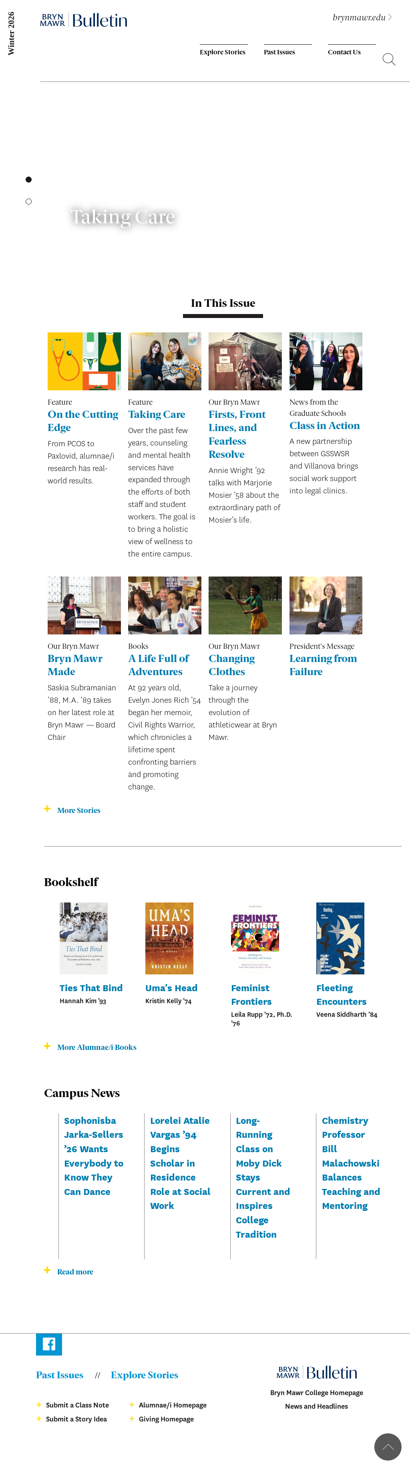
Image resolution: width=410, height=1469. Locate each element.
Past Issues (279, 53)
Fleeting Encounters (341, 994)
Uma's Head (171, 987)
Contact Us (344, 53)
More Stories (78, 811)
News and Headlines (316, 1406)
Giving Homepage (166, 1419)
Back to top (388, 1447)
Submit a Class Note (77, 1405)
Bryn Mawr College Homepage (316, 1392)
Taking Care (156, 415)
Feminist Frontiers (251, 994)
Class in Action (324, 426)
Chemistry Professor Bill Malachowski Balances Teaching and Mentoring (351, 1162)
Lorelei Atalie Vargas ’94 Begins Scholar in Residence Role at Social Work (180, 1162)
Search (389, 61)
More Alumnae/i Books (97, 1048)
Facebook (49, 1345)
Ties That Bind (91, 987)
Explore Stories (222, 53)
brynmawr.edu (359, 18)
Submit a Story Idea (76, 1419)
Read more (75, 1272)
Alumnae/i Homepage (173, 1405)
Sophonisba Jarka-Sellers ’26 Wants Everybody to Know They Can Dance (93, 1155)
